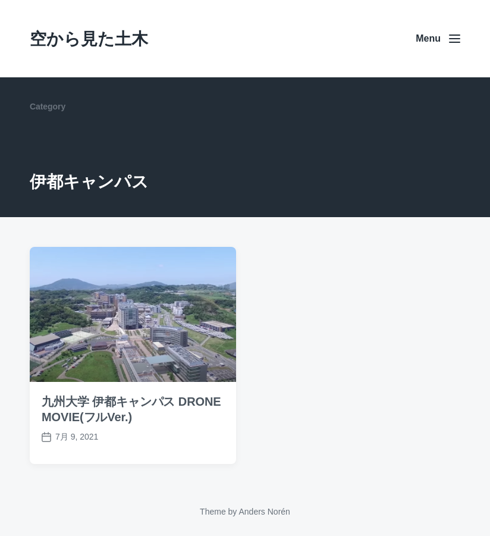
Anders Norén (264, 511)
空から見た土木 (89, 39)
